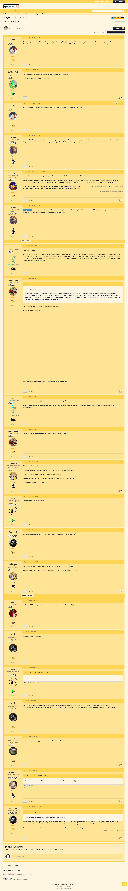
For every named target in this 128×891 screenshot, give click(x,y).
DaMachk (12, 773)
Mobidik (24, 29)
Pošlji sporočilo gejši (61, 884)
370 (12, 662)
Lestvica (56, 14)
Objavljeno (32, 37)
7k (12, 524)
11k (12, 166)
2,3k (13, 801)
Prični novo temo (99, 32)
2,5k (13, 200)
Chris (13, 739)
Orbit (13, 40)
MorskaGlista (13, 281)
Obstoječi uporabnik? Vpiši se (102, 1)
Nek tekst (25, 14)
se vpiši (45, 849)
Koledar (18, 14)
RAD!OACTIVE (13, 72)
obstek (12, 603)
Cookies (70, 884)
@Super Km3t (27, 210)
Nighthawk (13, 464)
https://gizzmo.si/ (28, 785)
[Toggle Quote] (25, 284)
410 (12, 491)
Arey (13, 498)
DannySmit (13, 532)
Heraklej (13, 634)
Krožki (4, 14)
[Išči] (102, 11)
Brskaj (7, 11)
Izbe (11, 14)
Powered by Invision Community (64, 888)
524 (12, 98)
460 (12, 64)
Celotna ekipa (35, 14)
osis (12, 248)
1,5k (13, 765)
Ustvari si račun (119, 1)
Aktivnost (17, 11)
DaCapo (13, 138)
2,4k (13, 305)
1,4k (13, 273)
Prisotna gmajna (46, 14)
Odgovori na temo (116, 32)
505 (12, 627)
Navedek (31, 64)
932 (12, 557)
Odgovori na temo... (20, 856)
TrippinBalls (13, 174)
